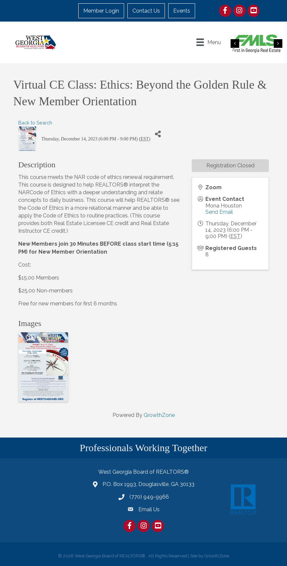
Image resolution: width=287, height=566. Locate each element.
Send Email (219, 212)
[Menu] (208, 42)
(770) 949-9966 (149, 497)
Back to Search (35, 122)
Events (181, 11)
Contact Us (146, 11)
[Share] (157, 133)
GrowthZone (159, 415)
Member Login (101, 11)
